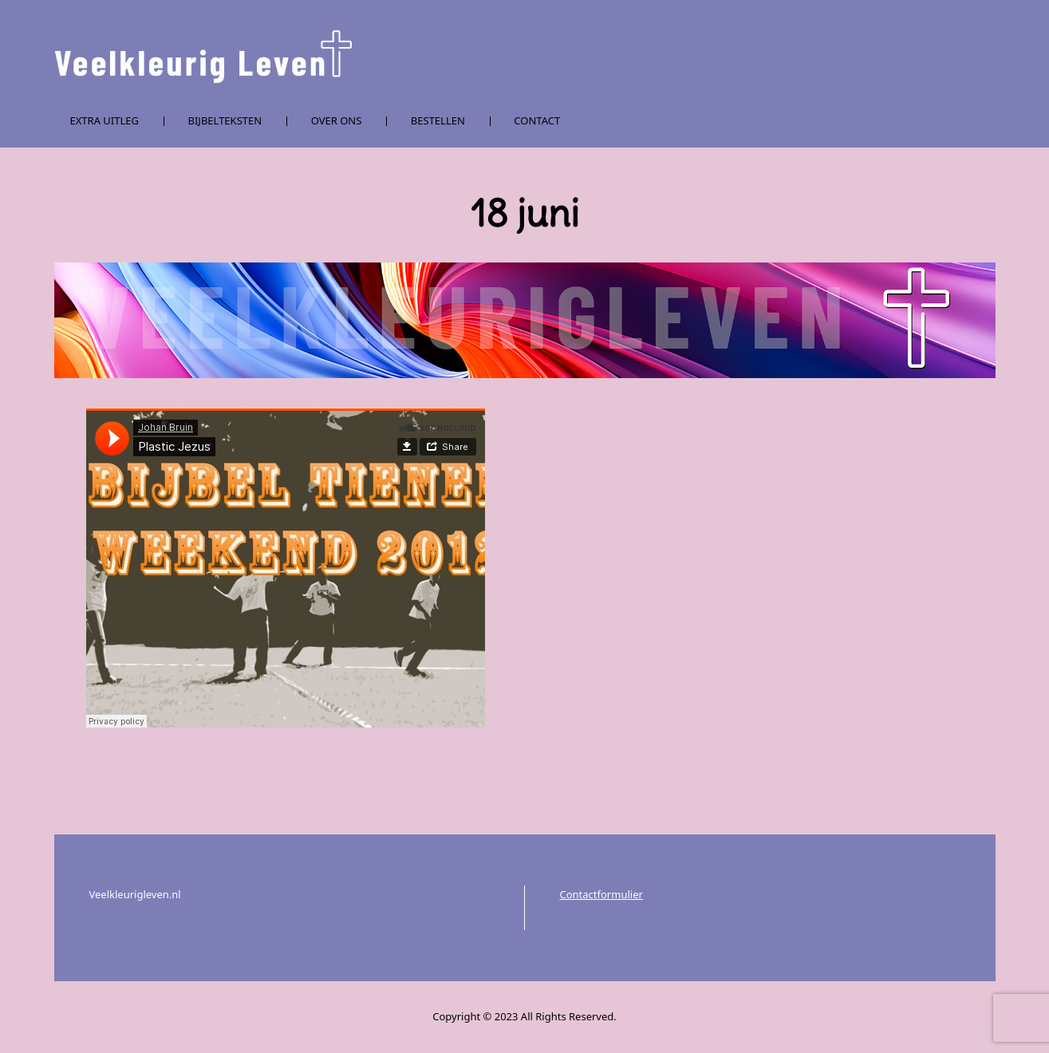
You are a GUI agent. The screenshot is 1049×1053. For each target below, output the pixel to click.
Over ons (336, 120)
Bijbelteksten (225, 120)
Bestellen (438, 120)
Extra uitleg (105, 120)
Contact (537, 120)
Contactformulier (601, 894)
